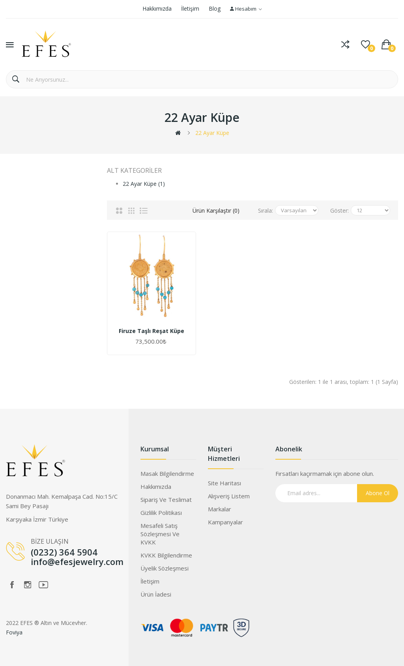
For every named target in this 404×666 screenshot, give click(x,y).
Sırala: (265, 210)
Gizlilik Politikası (161, 512)
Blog (215, 8)
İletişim (190, 8)
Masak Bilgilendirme (167, 473)
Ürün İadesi (155, 594)
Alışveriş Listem (229, 496)
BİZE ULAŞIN (50, 541)
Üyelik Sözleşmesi (164, 568)
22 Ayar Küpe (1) (144, 183)
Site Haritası (224, 483)
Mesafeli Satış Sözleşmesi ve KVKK (160, 534)
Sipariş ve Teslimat (166, 499)
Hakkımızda (157, 8)
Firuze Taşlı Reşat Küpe (151, 331)
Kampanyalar (225, 522)
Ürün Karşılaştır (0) (216, 210)
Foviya (14, 632)
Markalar (219, 509)
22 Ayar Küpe (212, 133)
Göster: (339, 210)
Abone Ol (377, 493)
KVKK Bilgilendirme (166, 555)
